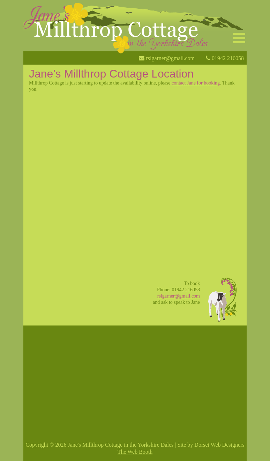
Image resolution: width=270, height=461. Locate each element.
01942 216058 (227, 56)
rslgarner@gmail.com (169, 56)
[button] (239, 38)
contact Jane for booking (196, 83)
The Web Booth (135, 452)
